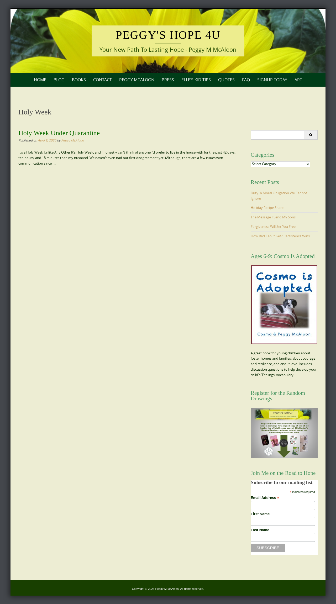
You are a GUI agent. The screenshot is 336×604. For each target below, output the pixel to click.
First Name (260, 514)
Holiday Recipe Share (267, 207)
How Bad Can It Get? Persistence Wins (280, 236)
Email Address (265, 497)
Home (40, 80)
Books (79, 80)
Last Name (260, 530)
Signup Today (272, 80)
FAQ (246, 80)
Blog (59, 80)
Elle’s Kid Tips (196, 80)
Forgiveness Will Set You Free (273, 226)
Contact (102, 80)
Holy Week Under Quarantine (59, 133)
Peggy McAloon (136, 80)
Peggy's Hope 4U (168, 35)
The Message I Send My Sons (273, 217)
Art (298, 80)
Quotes (226, 80)
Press (168, 80)
